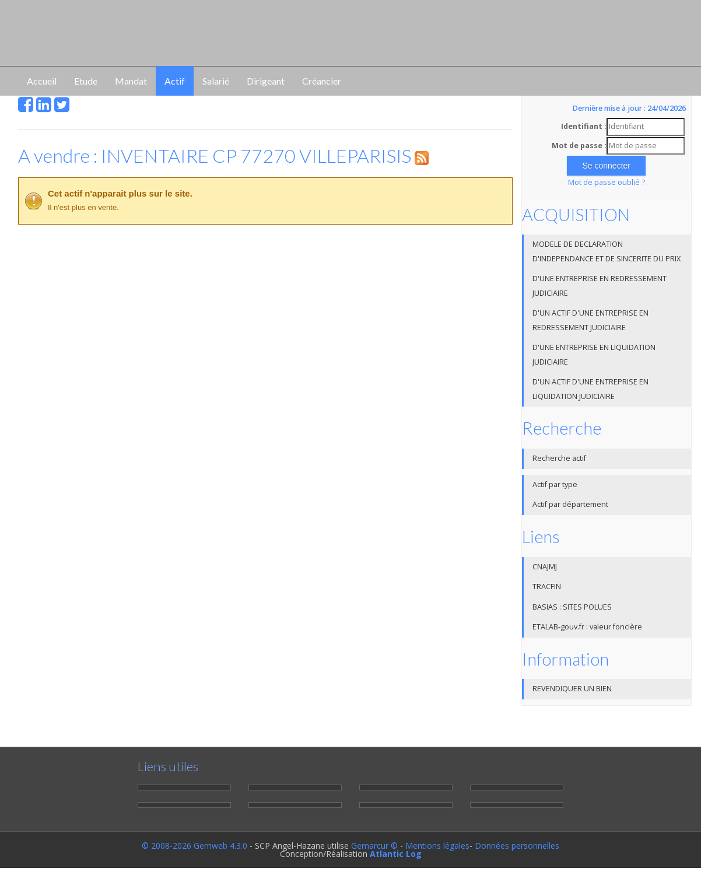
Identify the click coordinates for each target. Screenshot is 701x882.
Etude (85, 80)
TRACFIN (546, 587)
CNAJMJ (544, 567)
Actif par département (570, 504)
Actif (174, 80)
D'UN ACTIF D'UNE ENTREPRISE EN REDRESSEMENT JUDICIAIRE (590, 320)
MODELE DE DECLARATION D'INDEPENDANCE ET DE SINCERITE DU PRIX (606, 251)
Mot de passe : (579, 145)
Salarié (215, 80)
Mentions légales (437, 845)
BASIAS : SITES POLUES (572, 607)
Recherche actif (559, 458)
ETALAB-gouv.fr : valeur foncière (587, 627)
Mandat (131, 80)
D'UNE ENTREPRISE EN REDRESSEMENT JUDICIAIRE (599, 286)
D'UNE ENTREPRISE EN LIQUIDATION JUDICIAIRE (594, 354)
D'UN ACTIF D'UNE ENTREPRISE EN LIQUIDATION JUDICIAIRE (590, 389)
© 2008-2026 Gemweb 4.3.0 (194, 845)
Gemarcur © (374, 845)
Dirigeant (266, 80)
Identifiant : (584, 126)
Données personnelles (517, 845)
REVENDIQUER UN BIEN (572, 689)
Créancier (321, 80)
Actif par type (554, 484)
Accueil (42, 80)
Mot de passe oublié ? (606, 182)
